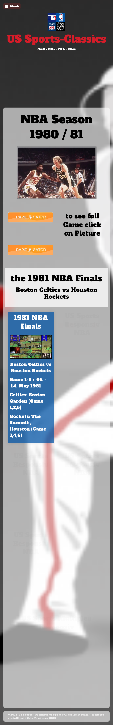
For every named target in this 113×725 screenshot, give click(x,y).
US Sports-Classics (56, 39)
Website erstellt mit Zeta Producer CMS (56, 716)
